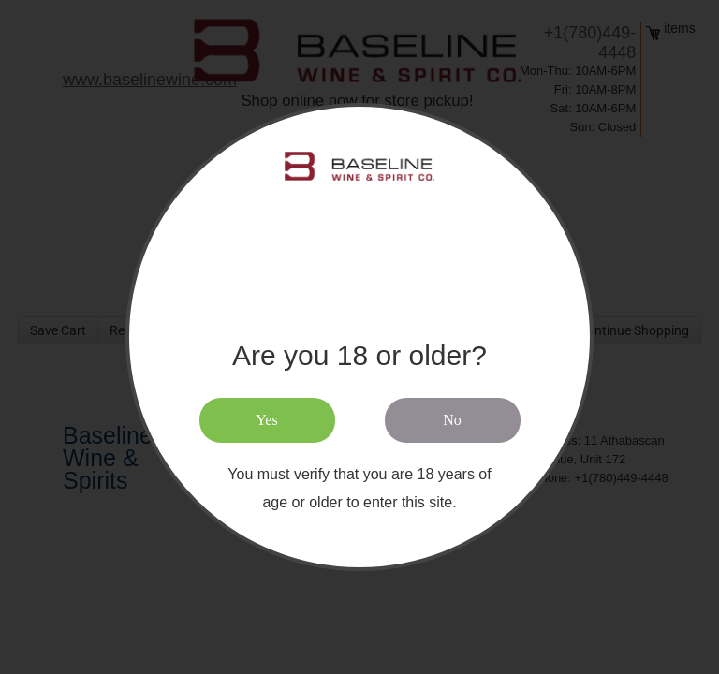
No (452, 420)
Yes (266, 420)
